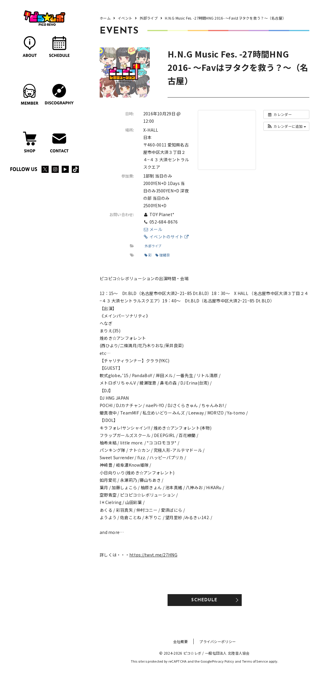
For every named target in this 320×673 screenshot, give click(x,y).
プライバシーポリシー (217, 641)
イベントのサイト (166, 237)
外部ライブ (153, 245)
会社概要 (180, 641)
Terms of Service (255, 661)
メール (152, 229)
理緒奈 (162, 254)
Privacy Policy (223, 661)
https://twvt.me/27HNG (153, 555)
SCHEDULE (204, 600)
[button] (286, 126)
